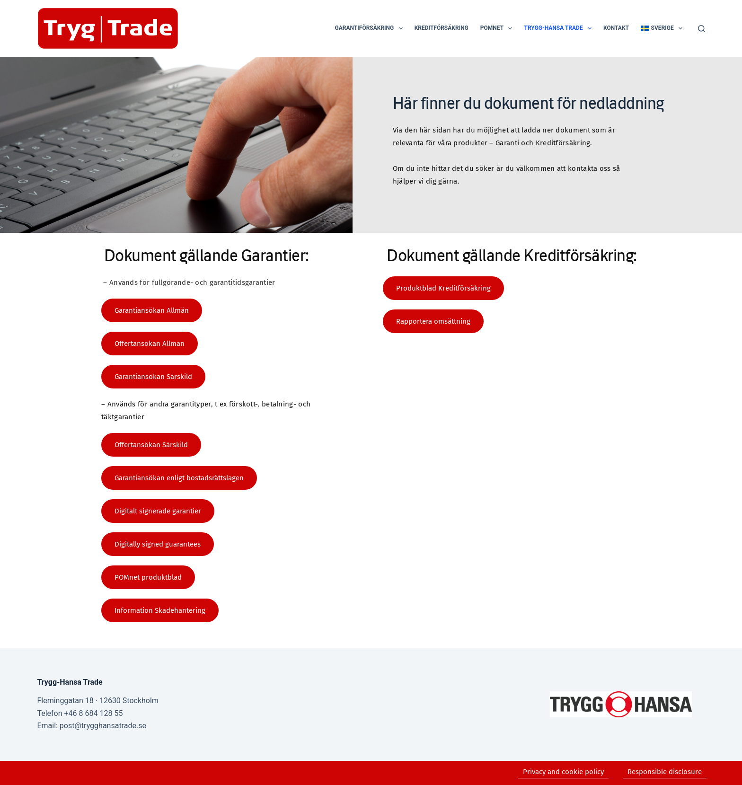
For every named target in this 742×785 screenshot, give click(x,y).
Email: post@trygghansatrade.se (91, 725)
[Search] (701, 28)
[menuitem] (662, 28)
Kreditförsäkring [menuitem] (441, 28)
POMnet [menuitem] (498, 28)
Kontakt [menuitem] (616, 28)
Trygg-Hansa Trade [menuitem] (559, 28)
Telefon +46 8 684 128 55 (80, 713)
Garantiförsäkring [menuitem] (370, 28)
